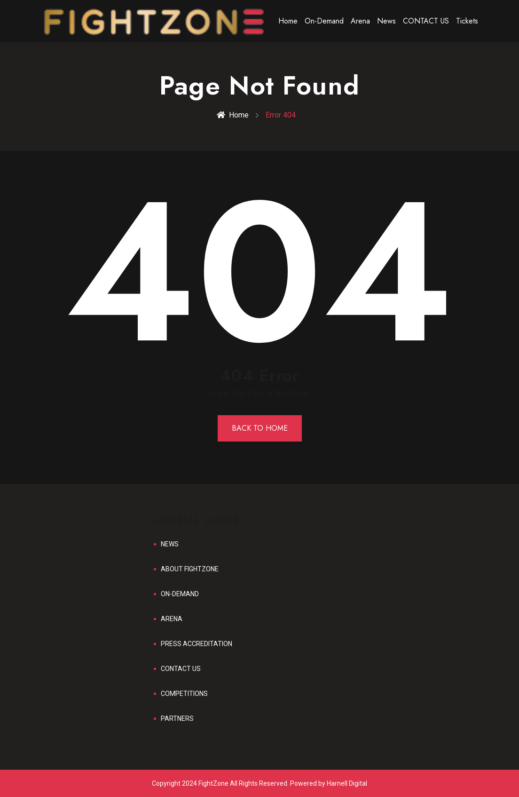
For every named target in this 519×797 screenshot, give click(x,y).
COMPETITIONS (184, 693)
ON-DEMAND (180, 594)
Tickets (467, 21)
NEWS (170, 544)
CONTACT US (426, 21)
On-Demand (324, 21)
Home (288, 21)
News (386, 21)
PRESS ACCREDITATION (196, 643)
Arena (360, 21)
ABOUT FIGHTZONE (190, 569)
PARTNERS (177, 718)
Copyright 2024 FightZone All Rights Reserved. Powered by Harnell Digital (259, 783)
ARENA (171, 619)
